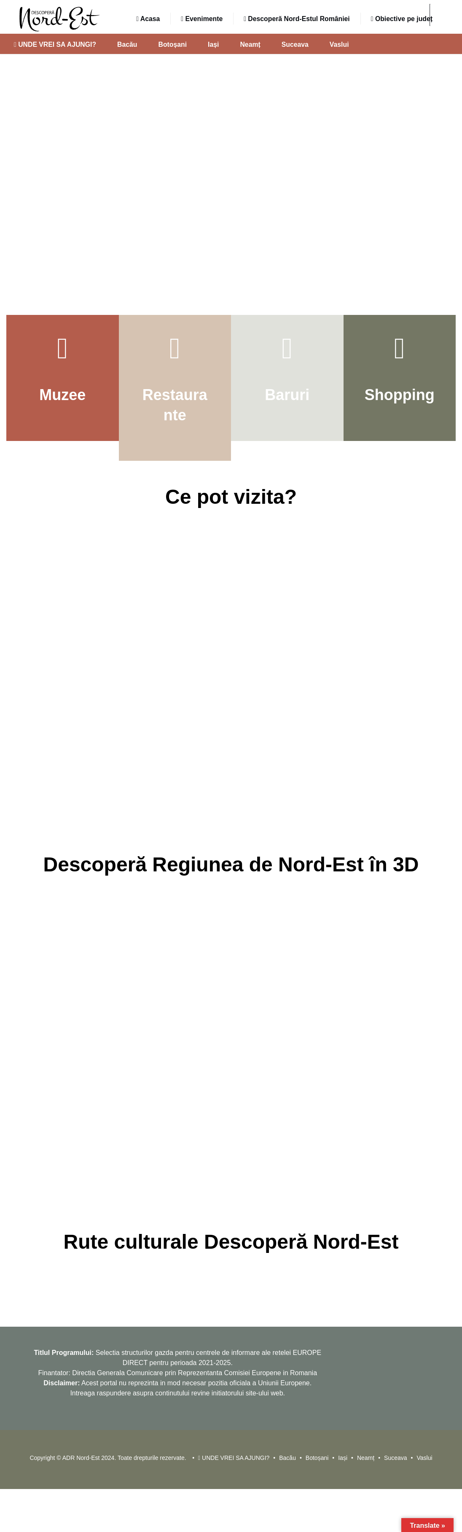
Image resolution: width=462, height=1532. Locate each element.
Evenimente (202, 18)
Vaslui (339, 44)
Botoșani (172, 44)
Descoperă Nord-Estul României (297, 18)
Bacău (127, 44)
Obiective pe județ (401, 18)
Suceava (295, 44)
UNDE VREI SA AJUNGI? (55, 44)
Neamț (250, 44)
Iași (213, 44)
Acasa (148, 18)
